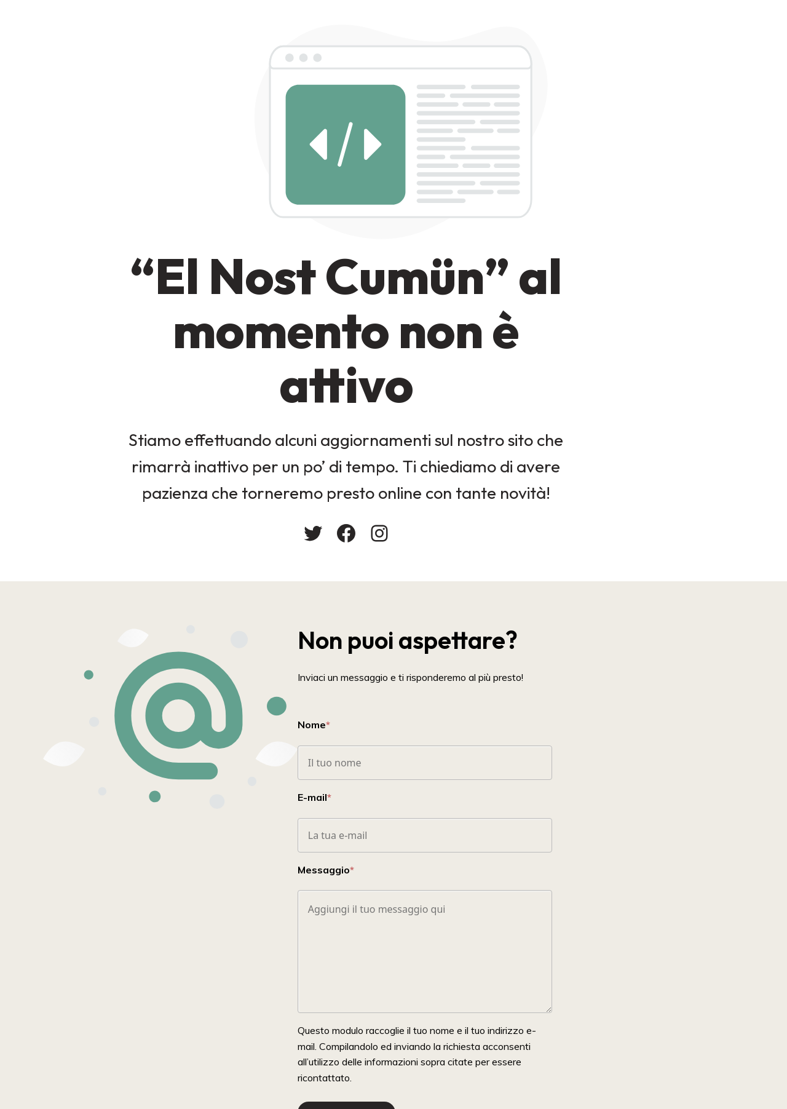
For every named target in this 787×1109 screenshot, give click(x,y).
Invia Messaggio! (442, 1049)
